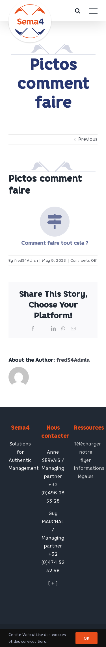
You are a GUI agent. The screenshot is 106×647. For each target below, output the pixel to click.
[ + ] (53, 583)
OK (86, 638)
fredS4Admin (26, 260)
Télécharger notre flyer (86, 452)
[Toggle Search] (77, 11)
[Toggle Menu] (93, 11)
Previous (88, 139)
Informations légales (86, 472)
